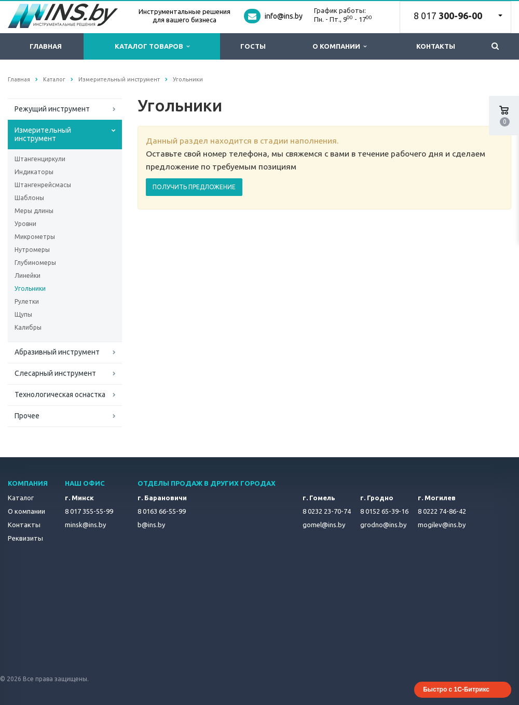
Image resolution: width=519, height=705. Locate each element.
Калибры (28, 327)
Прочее (27, 416)
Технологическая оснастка (60, 394)
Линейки (27, 275)
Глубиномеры (35, 262)
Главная (46, 46)
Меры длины (34, 210)
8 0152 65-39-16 (384, 511)
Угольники (30, 288)
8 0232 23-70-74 (327, 511)
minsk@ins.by (85, 524)
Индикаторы (34, 171)
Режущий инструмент (52, 109)
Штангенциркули (40, 159)
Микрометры (35, 236)
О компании (339, 46)
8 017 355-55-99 (89, 511)
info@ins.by (284, 16)
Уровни (25, 223)
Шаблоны (29, 197)
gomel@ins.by (324, 524)
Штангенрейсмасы (43, 184)
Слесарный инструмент (55, 373)
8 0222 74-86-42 (442, 511)
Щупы (23, 314)
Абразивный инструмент (57, 352)
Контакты (435, 46)
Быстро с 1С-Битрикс (456, 689)
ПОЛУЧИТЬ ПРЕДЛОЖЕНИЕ (194, 187)
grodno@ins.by (383, 524)
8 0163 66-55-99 (162, 511)
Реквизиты (25, 538)
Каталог (21, 497)
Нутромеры (32, 249)
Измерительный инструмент (43, 134)
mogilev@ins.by (442, 524)
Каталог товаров (152, 46)
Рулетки (27, 301)
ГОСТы (253, 46)
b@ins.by (151, 524)
